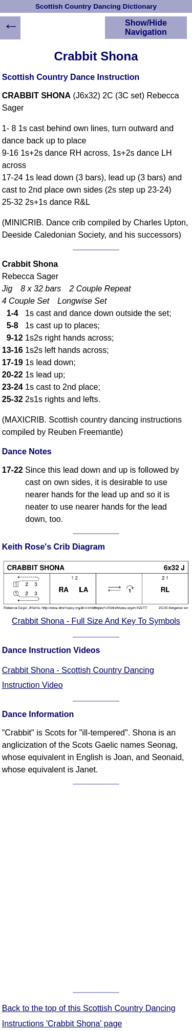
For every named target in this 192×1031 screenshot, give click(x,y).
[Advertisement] (96, 888)
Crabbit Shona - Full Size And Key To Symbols (96, 621)
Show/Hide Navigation (146, 27)
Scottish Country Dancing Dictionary (96, 6)
